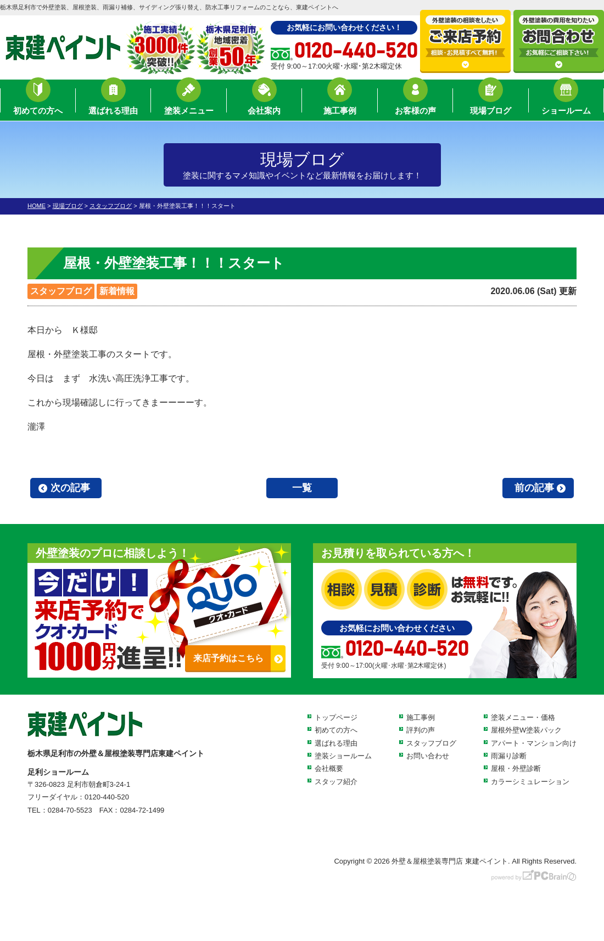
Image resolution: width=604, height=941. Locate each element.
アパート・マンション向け (534, 743)
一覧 (302, 487)
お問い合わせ (427, 756)
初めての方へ (38, 101)
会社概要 (329, 768)
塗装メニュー (189, 101)
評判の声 (420, 730)
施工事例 (339, 101)
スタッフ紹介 (336, 781)
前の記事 (534, 487)
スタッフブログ (61, 291)
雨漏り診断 (509, 756)
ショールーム (566, 101)
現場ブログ (490, 101)
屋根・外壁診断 (516, 768)
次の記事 (70, 487)
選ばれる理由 (113, 101)
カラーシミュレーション (530, 781)
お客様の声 (415, 101)
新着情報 (117, 291)
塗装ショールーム (343, 756)
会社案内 (264, 101)
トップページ (336, 717)
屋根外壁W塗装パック (526, 730)
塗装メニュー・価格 (523, 717)
